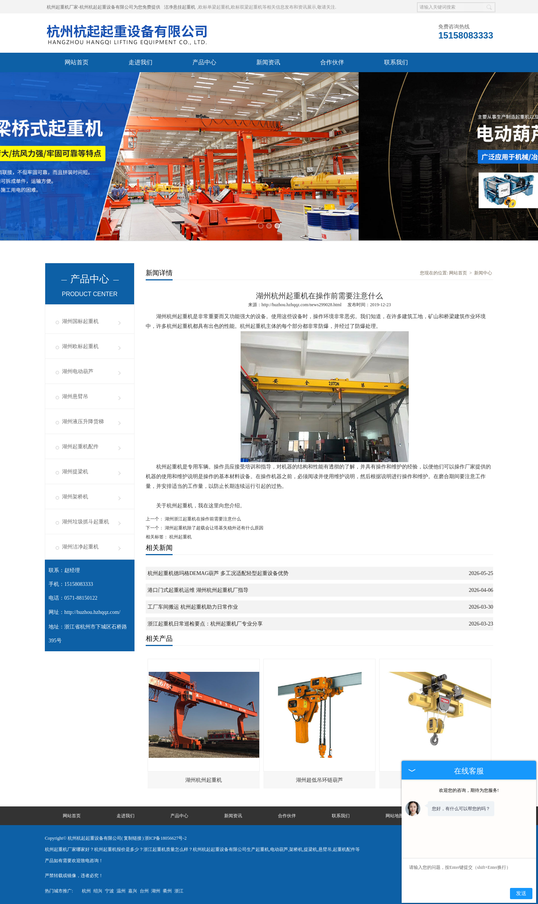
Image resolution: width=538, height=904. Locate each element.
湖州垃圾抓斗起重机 (85, 522)
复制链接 (133, 838)
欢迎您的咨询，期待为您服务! (469, 790)
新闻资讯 (268, 62)
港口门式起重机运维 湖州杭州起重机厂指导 (198, 590)
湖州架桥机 (75, 496)
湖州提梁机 (75, 471)
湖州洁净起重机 (80, 547)
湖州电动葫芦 (77, 371)
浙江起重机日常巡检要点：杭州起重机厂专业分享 (205, 624)
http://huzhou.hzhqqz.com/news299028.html (301, 304)
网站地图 (395, 815)
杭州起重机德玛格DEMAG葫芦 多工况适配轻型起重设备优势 (218, 573)
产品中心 (204, 62)
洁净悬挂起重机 (179, 7)
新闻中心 (483, 273)
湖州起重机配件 (80, 446)
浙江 (178, 891)
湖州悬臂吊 (75, 396)
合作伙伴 (332, 62)
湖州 (155, 891)
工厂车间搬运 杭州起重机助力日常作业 (193, 607)
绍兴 (97, 891)
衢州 (167, 891)
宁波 (109, 891)
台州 (144, 891)
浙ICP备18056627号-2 (166, 838)
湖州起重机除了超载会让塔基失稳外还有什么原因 (213, 528)
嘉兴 (132, 891)
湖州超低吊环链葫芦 (319, 780)
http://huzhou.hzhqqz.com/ (92, 612)
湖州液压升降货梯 (83, 421)
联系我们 (396, 62)
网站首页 (77, 62)
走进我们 (140, 62)
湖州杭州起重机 (203, 780)
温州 (121, 891)
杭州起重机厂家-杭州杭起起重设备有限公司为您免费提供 (103, 7)
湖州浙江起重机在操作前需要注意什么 (202, 519)
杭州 (86, 891)
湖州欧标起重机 (80, 346)
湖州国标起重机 (80, 321)
